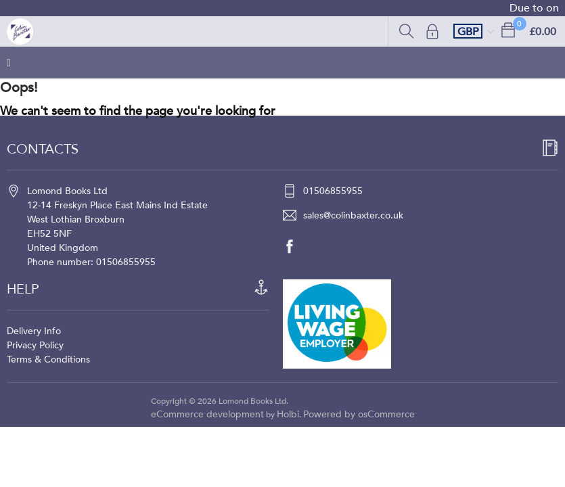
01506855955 (333, 191)
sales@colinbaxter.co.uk (353, 215)
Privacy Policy (35, 345)
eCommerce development (207, 414)
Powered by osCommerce (359, 414)
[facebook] (296, 246)
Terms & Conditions (48, 359)
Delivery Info (34, 331)
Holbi (288, 414)
